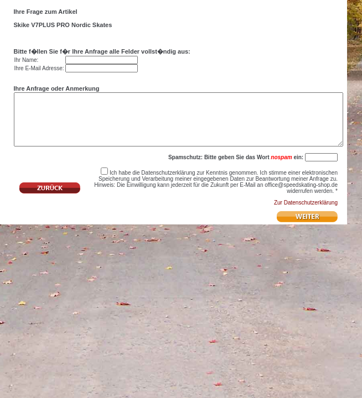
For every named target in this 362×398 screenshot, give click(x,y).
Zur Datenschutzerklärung (306, 216)
